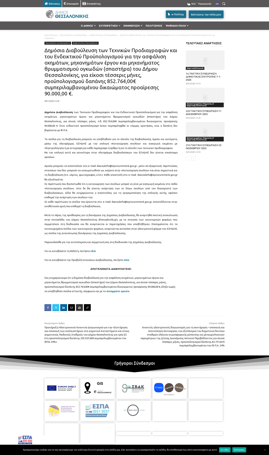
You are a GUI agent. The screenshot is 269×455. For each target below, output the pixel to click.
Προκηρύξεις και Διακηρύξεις (73, 35)
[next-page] (193, 158)
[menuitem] (217, 4)
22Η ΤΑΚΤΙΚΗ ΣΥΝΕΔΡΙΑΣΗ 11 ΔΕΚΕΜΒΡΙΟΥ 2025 (203, 113)
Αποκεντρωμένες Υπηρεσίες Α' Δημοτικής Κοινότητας (200, 105)
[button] (223, 3)
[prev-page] (188, 158)
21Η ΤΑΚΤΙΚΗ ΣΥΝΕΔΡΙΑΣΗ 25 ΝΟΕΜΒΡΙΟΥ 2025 (203, 147)
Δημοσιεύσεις (51, 35)
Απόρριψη (239, 449)
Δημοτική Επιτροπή (195, 68)
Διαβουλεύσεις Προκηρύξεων (103, 35)
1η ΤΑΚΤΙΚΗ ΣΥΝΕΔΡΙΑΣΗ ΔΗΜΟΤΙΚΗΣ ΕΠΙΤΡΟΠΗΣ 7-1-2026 (203, 76)
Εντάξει (225, 449)
